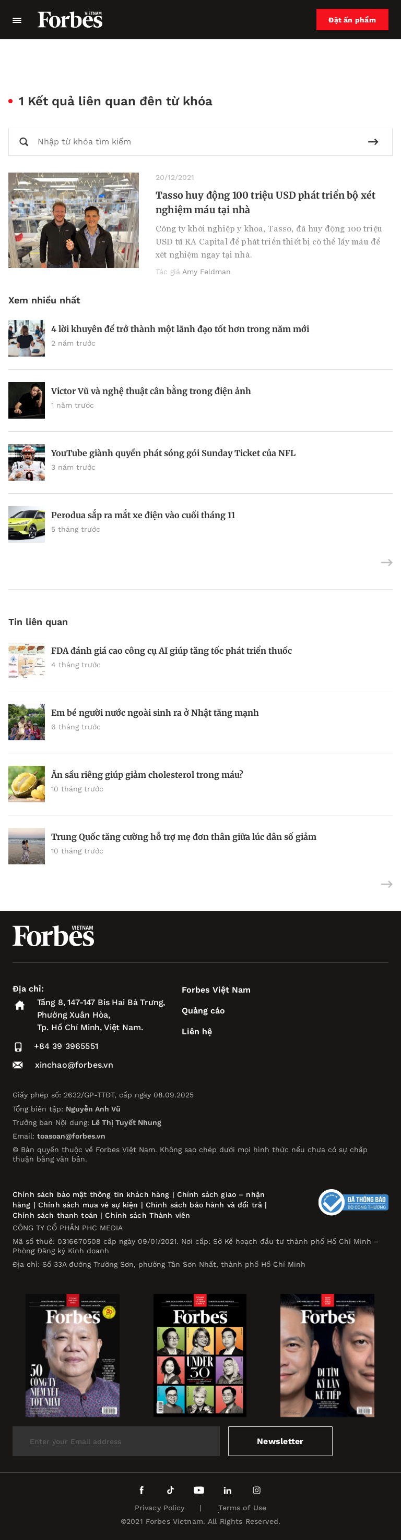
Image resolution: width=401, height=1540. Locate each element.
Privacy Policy (160, 1508)
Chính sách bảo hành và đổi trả (204, 1205)
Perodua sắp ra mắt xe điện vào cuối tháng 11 (143, 515)
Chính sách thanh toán (55, 1215)
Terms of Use (242, 1508)
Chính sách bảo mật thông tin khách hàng (91, 1194)
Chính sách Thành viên (147, 1215)
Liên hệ (197, 1031)
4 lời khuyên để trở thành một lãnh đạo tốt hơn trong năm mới (180, 329)
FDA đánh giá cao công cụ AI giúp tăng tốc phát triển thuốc (171, 650)
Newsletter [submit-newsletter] (280, 1441)
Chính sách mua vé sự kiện (89, 1205)
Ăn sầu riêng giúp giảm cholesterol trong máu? (148, 774)
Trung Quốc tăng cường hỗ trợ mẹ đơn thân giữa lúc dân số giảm (183, 837)
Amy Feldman (206, 271)
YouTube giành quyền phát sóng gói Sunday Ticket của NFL (173, 453)
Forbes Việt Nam (216, 990)
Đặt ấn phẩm (352, 20)
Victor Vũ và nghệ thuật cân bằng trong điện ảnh (151, 391)
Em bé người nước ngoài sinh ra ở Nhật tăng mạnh (155, 712)
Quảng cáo (203, 1011)
